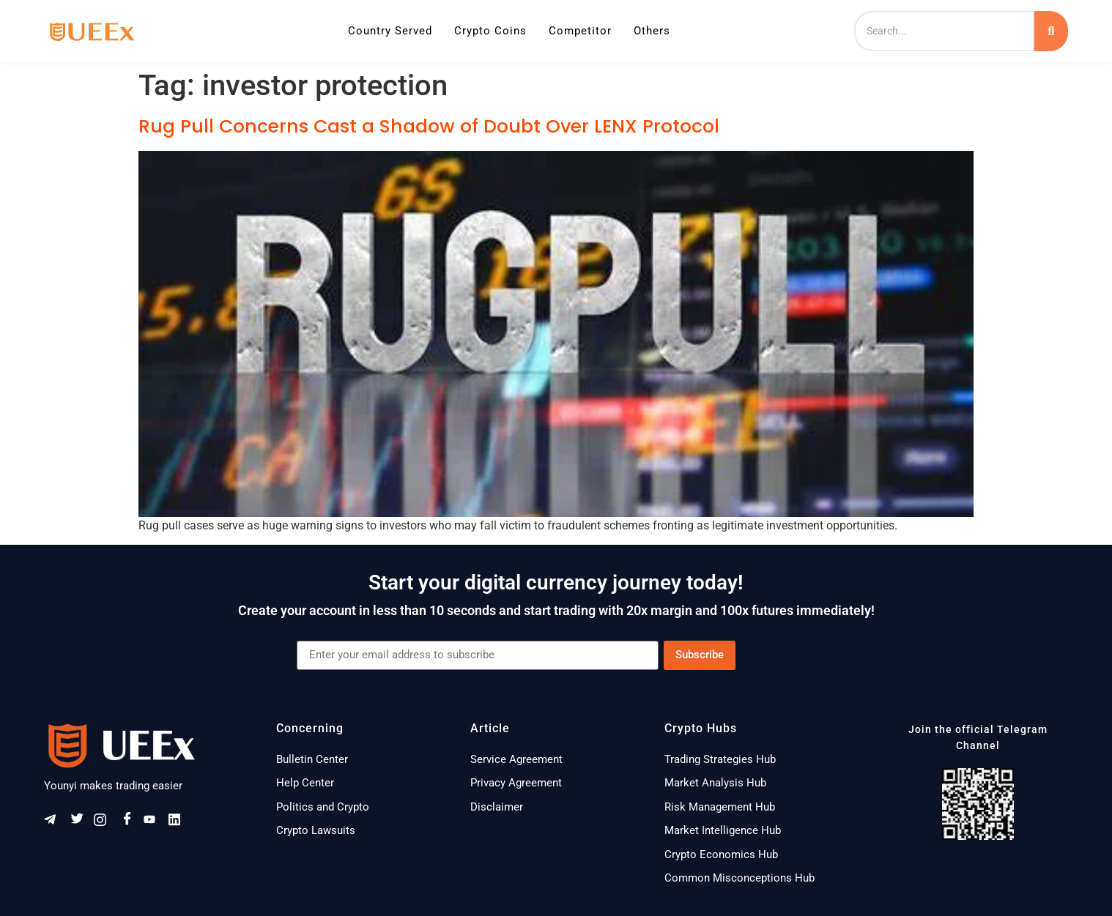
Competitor (580, 30)
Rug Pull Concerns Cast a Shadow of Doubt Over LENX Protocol (428, 126)
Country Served (390, 30)
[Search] (944, 31)
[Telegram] (55, 822)
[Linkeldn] (179, 822)
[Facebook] (130, 822)
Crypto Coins (490, 30)
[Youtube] (155, 822)
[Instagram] (105, 822)
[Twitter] (80, 822)
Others (652, 30)
